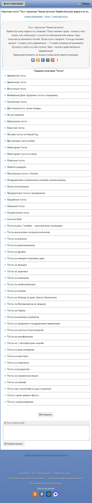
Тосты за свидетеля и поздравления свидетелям (33, 323)
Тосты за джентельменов (21, 245)
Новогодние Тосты (17, 147)
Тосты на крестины (17, 356)
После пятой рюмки (18, 186)
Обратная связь (62, 473)
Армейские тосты (16, 75)
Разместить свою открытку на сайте (26, 478)
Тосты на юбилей (16, 382)
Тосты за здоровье (17, 271)
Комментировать (13, 444)
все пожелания (13, 3)
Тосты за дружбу (16, 251)
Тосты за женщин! (17, 265)
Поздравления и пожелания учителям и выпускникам (36, 180)
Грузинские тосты (17, 101)
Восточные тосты (16, 88)
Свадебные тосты (16, 199)
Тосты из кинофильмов (20, 336)
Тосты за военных (17, 238)
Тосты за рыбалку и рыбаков (23, 317)
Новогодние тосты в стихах (22, 154)
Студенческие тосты (18, 212)
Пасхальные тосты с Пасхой (22, 173)
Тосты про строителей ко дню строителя (29, 388)
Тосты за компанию (18, 278)
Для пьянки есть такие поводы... (25, 108)
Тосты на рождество (18, 369)
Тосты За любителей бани (21, 284)
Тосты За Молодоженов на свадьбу (26, 304)
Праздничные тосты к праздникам (26, 193)
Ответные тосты (16, 160)
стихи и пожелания (33, 16)
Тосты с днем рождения (20, 402)
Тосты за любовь (16, 291)
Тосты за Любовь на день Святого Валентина (32, 297)
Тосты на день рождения (20, 349)
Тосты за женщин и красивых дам (25, 258)
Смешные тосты (16, 206)
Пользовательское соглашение (46, 483)
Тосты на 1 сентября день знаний (25, 343)
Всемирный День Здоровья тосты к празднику (32, 95)
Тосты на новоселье (18, 362)
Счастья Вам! (14, 219)
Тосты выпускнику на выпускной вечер (28, 232)
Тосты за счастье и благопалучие (25, 330)
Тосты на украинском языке (22, 375)
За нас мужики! (15, 115)
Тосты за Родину (16, 310)
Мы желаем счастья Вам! (21, 141)
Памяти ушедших (16, 167)
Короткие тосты (60, 16)
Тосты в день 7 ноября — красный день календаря (34, 225)
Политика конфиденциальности (65, 478)
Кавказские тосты (17, 121)
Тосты (47, 16)
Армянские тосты (16, 82)
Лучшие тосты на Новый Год (22, 134)
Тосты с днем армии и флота (23, 395)
